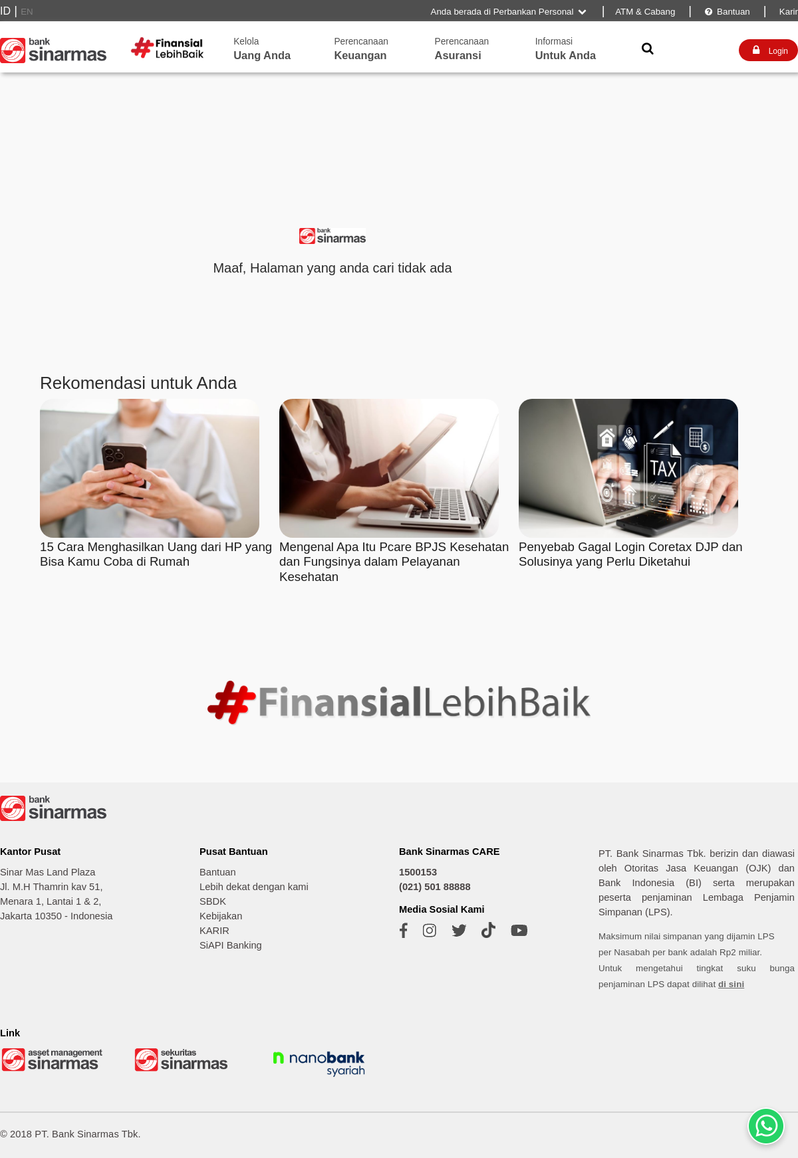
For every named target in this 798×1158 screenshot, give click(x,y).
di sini (731, 984)
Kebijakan (221, 916)
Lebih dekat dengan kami (254, 886)
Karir (787, 12)
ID (5, 11)
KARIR (214, 930)
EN (27, 12)
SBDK (213, 901)
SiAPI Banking (231, 945)
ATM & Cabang (645, 12)
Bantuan (726, 12)
